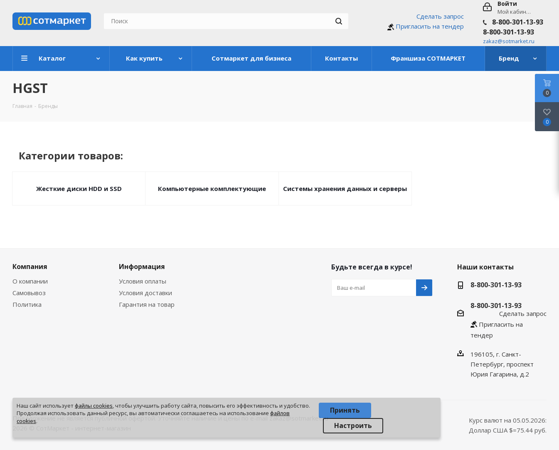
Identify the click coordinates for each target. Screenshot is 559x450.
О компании (30, 281)
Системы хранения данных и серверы (345, 188)
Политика (27, 304)
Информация (142, 266)
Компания (29, 266)
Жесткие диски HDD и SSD (79, 188)
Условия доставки (145, 293)
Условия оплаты (142, 281)
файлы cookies (94, 405)
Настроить (353, 425)
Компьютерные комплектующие (212, 188)
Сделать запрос (440, 16)
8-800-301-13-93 (517, 22)
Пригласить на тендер (430, 26)
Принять (345, 410)
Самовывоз (29, 293)
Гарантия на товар (147, 304)
